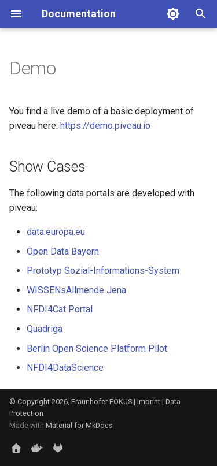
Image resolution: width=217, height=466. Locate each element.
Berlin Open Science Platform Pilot (97, 348)
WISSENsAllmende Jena (76, 290)
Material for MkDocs (79, 425)
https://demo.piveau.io (105, 125)
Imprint (148, 401)
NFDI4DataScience (65, 367)
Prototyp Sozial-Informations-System (103, 270)
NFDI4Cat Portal (60, 309)
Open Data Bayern (63, 251)
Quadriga (44, 328)
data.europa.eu (56, 231)
